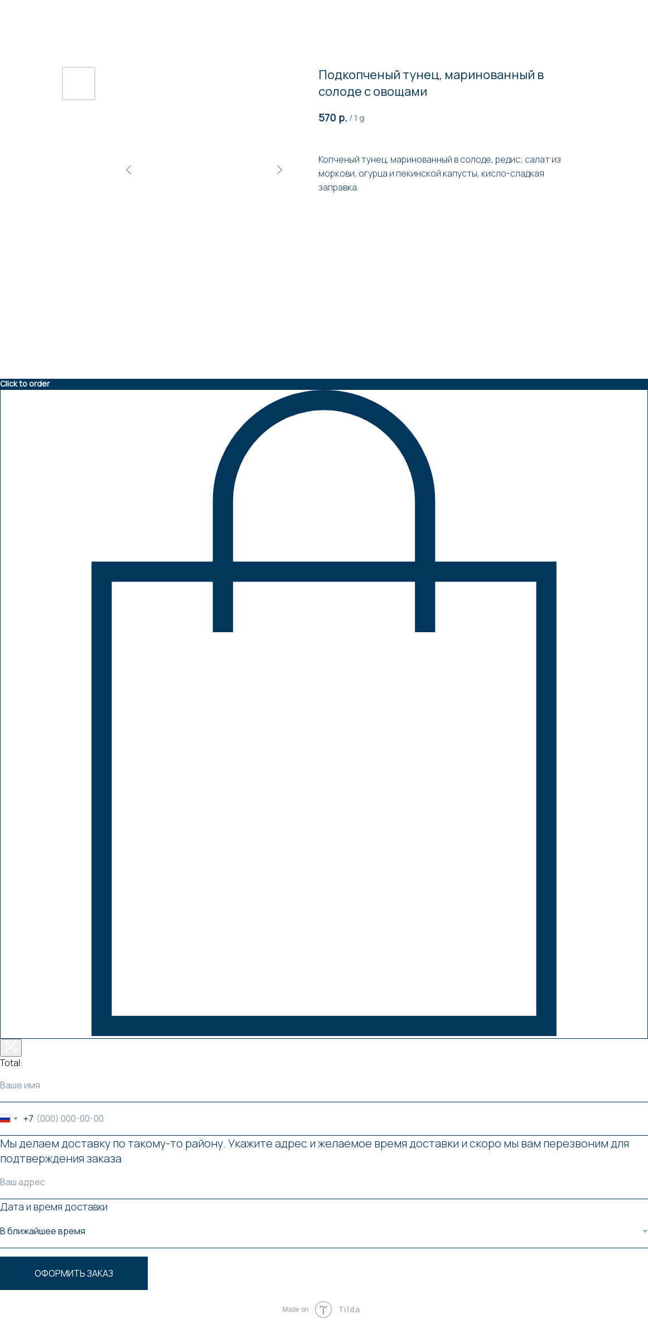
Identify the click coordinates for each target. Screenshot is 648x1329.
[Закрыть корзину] (11, 1048)
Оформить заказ (74, 1273)
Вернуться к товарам (53, 16)
